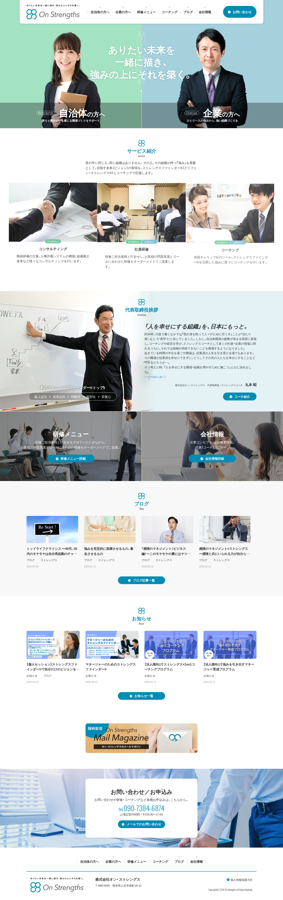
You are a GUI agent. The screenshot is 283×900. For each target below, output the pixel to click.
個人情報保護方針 (242, 880)
